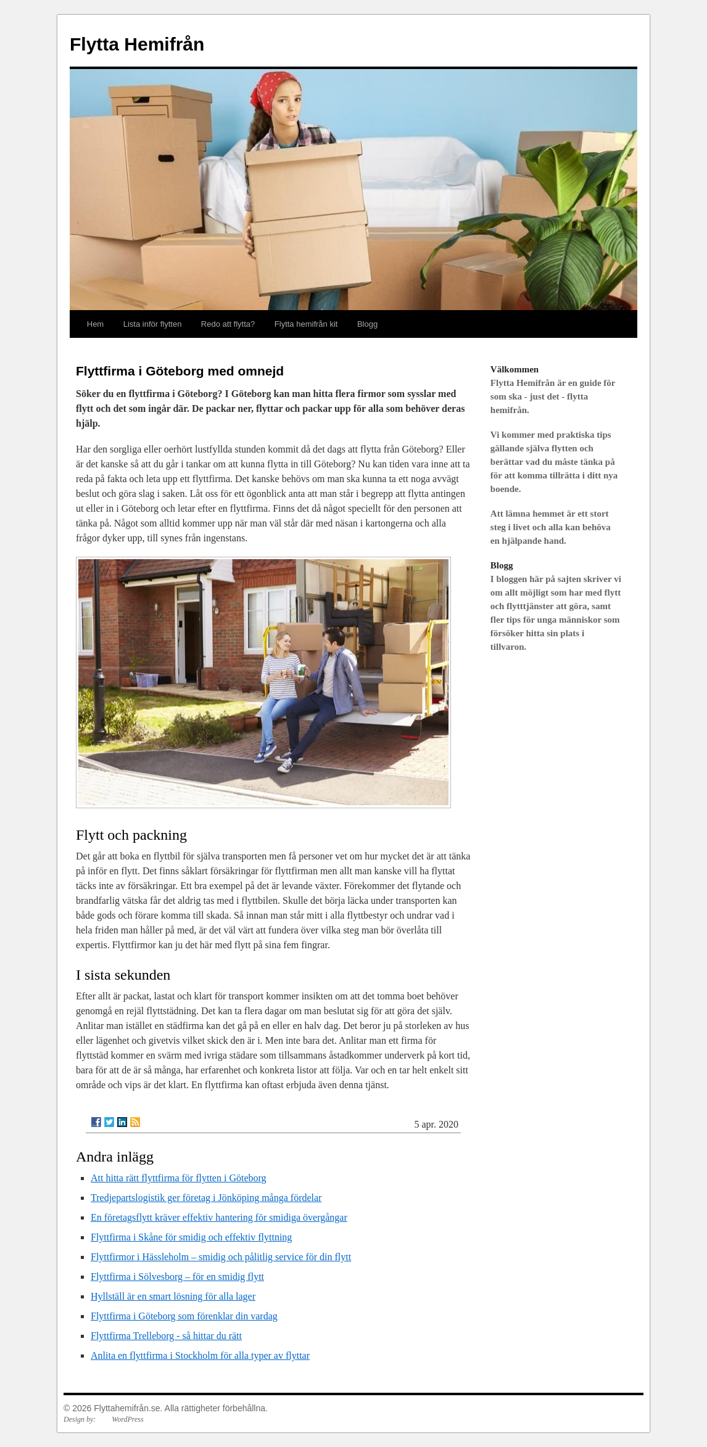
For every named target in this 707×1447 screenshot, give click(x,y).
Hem (95, 324)
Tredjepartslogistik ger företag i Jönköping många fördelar (206, 1197)
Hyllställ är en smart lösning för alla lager (173, 1296)
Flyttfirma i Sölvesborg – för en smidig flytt (177, 1276)
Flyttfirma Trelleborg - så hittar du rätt (166, 1335)
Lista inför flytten (152, 324)
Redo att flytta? (228, 324)
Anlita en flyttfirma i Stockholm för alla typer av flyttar (200, 1355)
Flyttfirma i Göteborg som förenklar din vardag (184, 1316)
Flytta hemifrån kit (306, 324)
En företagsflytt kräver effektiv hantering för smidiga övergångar (219, 1217)
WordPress (127, 1419)
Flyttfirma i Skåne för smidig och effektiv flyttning (191, 1237)
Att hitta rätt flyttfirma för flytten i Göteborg (179, 1178)
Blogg (367, 324)
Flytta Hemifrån (137, 44)
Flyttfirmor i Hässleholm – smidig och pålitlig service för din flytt (221, 1257)
